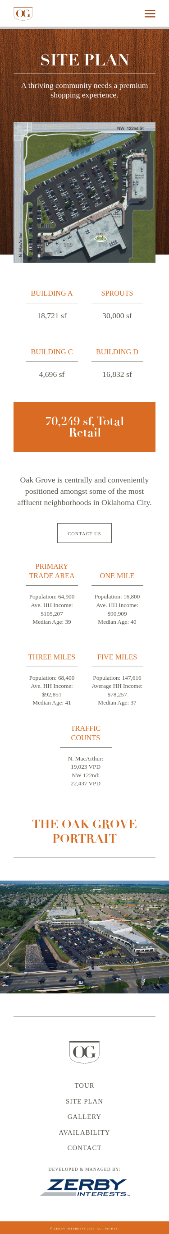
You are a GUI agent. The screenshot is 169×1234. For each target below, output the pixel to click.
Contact (84, 1147)
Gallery (85, 1116)
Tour (84, 1085)
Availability (84, 1132)
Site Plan (84, 1101)
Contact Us (84, 533)
